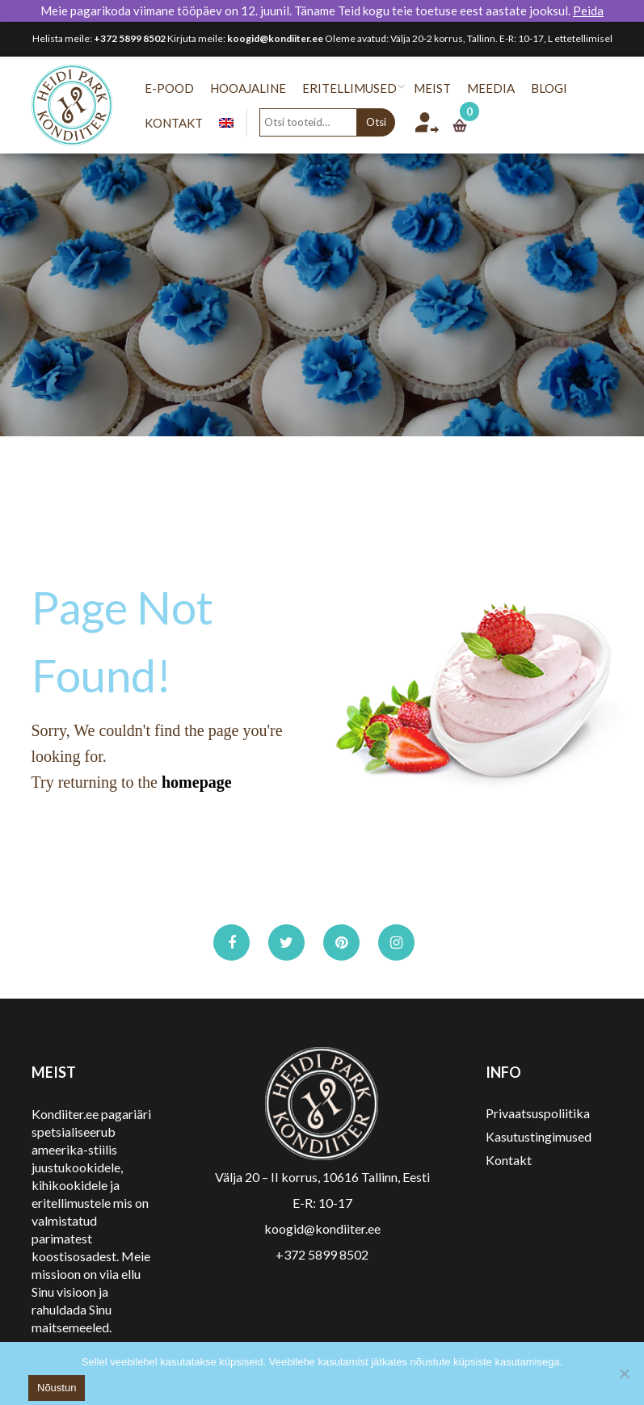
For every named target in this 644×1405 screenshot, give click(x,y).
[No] (624, 1373)
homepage (197, 782)
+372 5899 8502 (130, 38)
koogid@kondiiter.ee (275, 38)
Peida (588, 10)
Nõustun (56, 1388)
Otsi (383, 122)
